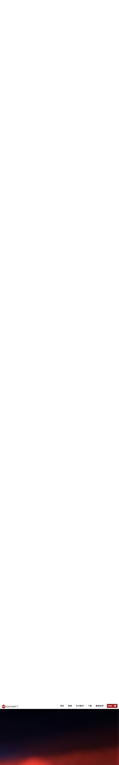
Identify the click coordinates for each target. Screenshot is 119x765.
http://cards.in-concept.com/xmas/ (71, 415)
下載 (90, 3)
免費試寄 (56, 406)
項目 (62, 3)
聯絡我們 (100, 3)
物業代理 (86, 423)
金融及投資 (48, 423)
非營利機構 (16, 423)
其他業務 (104, 423)
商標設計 (80, 428)
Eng (110, 3)
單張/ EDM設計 (59, 428)
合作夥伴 (80, 3)
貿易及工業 (68, 423)
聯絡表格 (74, 650)
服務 (70, 3)
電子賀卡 (39, 428)
